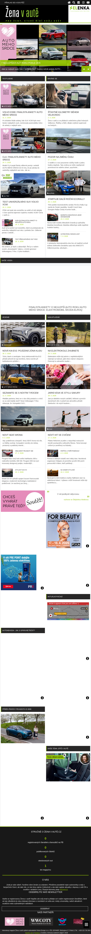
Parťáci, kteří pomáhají (70, 451)
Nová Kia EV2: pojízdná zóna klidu (22, 351)
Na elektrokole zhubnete (63, 351)
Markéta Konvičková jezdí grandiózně (71, 216)
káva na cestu (53, 387)
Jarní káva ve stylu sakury (64, 393)
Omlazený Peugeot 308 (24, 451)
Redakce (37, 933)
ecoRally (51, 193)
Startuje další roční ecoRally (66, 199)
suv (4, 196)
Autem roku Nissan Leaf (70, 234)
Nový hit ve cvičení (59, 435)
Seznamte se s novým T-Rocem (20, 393)
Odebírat (45, 909)
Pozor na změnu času (61, 157)
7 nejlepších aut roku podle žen (20, 63)
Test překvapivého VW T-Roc (26, 239)
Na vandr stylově (68, 470)
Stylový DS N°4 (21, 470)
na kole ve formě (54, 345)
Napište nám (29, 933)
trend (50, 429)
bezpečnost (52, 106)
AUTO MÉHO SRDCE (10, 106)
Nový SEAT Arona (12, 435)
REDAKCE (64, 889)
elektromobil (7, 345)
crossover (6, 429)
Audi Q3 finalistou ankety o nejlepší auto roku (26, 221)
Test (7, 196)
